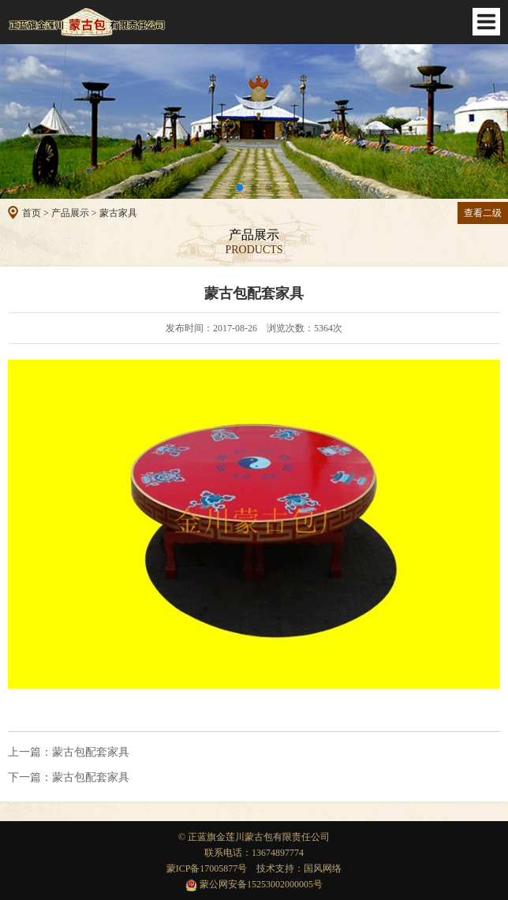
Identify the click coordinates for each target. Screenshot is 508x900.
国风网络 (323, 868)
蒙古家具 (118, 212)
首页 (31, 212)
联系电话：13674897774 (254, 852)
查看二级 (483, 212)
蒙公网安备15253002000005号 (254, 884)
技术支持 (275, 868)
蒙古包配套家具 (68, 752)
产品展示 (70, 212)
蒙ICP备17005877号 (207, 868)
